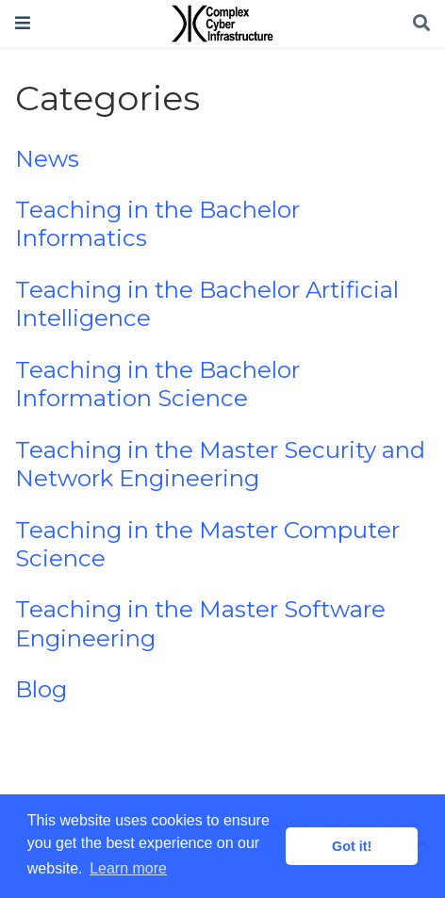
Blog (41, 689)
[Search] (421, 24)
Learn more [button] (128, 868)
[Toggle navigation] (22, 23)
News (47, 158)
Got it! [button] (351, 846)
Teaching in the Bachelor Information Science (157, 384)
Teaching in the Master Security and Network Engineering (220, 464)
